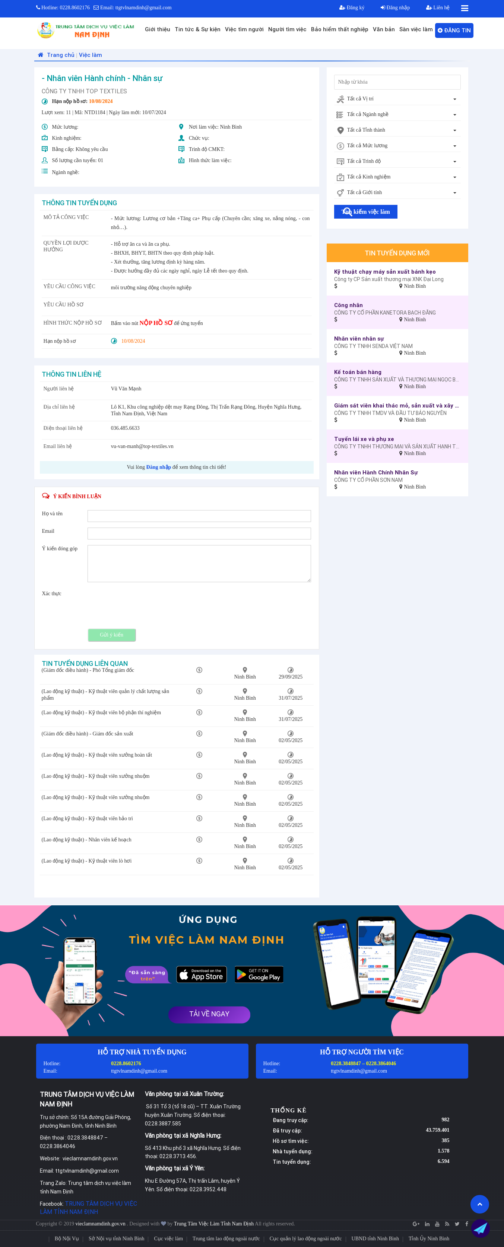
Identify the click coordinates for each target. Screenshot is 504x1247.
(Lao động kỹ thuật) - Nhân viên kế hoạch (86, 839)
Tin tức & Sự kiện (198, 29)
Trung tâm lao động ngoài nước (226, 1238)
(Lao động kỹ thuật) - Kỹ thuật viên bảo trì (87, 818)
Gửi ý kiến (111, 635)
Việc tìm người (244, 29)
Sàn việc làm (416, 29)
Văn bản (384, 29)
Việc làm (90, 54)
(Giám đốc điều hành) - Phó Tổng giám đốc (88, 670)
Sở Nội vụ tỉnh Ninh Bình (116, 1238)
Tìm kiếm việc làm (366, 212)
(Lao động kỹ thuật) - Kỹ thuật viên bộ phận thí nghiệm (101, 712)
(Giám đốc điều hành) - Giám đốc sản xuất (87, 734)
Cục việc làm (168, 1238)
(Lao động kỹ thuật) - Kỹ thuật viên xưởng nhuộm (96, 776)
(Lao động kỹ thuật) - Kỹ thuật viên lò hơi (87, 861)
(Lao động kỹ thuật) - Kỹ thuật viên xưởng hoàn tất (97, 755)
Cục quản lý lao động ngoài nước (306, 1238)
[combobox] (397, 99)
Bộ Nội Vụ (67, 1238)
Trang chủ (55, 54)
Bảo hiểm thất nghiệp (339, 29)
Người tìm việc (287, 29)
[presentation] (144, 604)
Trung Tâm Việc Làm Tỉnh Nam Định (214, 1224)
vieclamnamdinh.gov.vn (101, 1224)
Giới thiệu (157, 29)
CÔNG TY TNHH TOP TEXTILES (84, 91)
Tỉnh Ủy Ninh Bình (429, 1238)
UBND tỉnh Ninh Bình (375, 1238)
